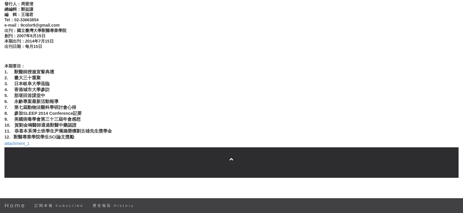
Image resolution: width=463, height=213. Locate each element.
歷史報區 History (113, 205)
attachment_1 (17, 143)
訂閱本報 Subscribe (59, 205)
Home (15, 205)
